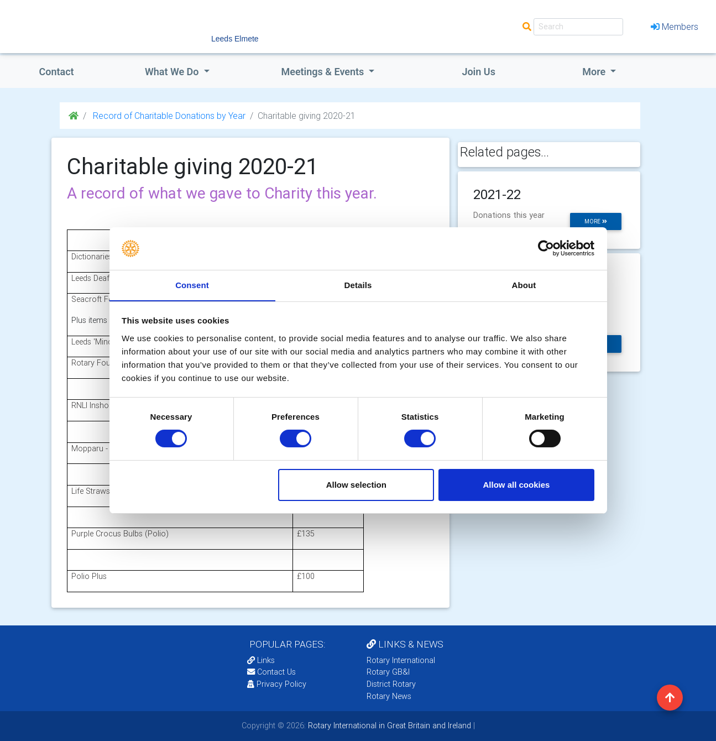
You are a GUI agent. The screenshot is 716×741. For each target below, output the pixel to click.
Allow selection (356, 484)
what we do (173, 71)
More (595, 71)
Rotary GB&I (388, 672)
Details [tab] (358, 284)
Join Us (478, 71)
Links (261, 660)
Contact (56, 71)
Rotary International (401, 660)
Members (674, 26)
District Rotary (391, 684)
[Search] (578, 26)
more (595, 221)
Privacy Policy (276, 684)
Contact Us (271, 672)
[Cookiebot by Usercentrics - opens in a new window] (546, 248)
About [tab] (524, 284)
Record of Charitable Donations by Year (168, 115)
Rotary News (389, 696)
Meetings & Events (323, 71)
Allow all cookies (516, 484)
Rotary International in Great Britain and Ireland (388, 725)
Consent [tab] (192, 284)
